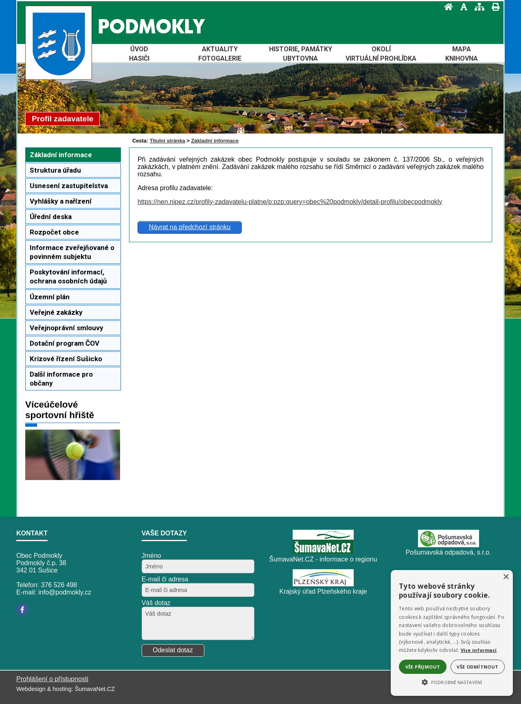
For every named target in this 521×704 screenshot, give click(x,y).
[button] (452, 681)
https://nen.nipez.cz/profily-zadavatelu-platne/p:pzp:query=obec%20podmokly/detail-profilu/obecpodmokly (290, 201)
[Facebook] (22, 609)
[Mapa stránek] (477, 7)
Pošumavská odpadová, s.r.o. (448, 552)
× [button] (506, 577)
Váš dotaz (156, 602)
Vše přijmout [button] (422, 667)
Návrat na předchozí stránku (189, 227)
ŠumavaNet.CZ (95, 689)
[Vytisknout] (493, 7)
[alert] (452, 633)
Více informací (479, 650)
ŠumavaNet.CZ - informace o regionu (323, 559)
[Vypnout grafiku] (461, 7)
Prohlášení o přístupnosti (52, 678)
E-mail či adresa (165, 579)
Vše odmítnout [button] (477, 667)
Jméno (151, 555)
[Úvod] (446, 7)
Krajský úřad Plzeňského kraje (323, 591)
